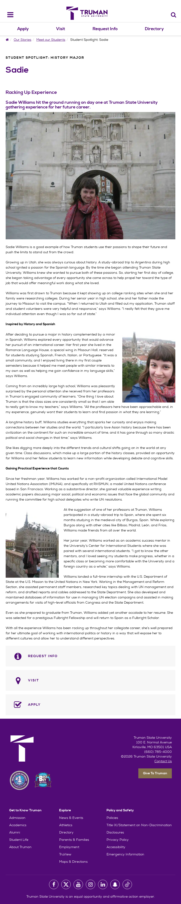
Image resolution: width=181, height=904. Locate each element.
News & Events (71, 818)
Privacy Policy (118, 840)
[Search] (173, 14)
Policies (112, 818)
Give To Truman (155, 773)
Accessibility (116, 847)
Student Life (18, 840)
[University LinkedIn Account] (102, 884)
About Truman (20, 847)
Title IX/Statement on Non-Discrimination (139, 825)
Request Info (105, 29)
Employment (69, 847)
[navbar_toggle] (7, 14)
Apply (23, 29)
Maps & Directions (73, 861)
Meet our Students (50, 39)
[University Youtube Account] (78, 884)
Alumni (14, 832)
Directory (154, 29)
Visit (60, 29)
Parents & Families (74, 840)
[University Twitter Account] (66, 884)
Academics (17, 825)
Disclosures (115, 832)
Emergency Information (125, 854)
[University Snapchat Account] (115, 884)
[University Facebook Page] (53, 884)
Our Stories (22, 39)
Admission (17, 818)
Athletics (65, 825)
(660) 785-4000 (158, 752)
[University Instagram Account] (90, 884)
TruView (65, 854)
